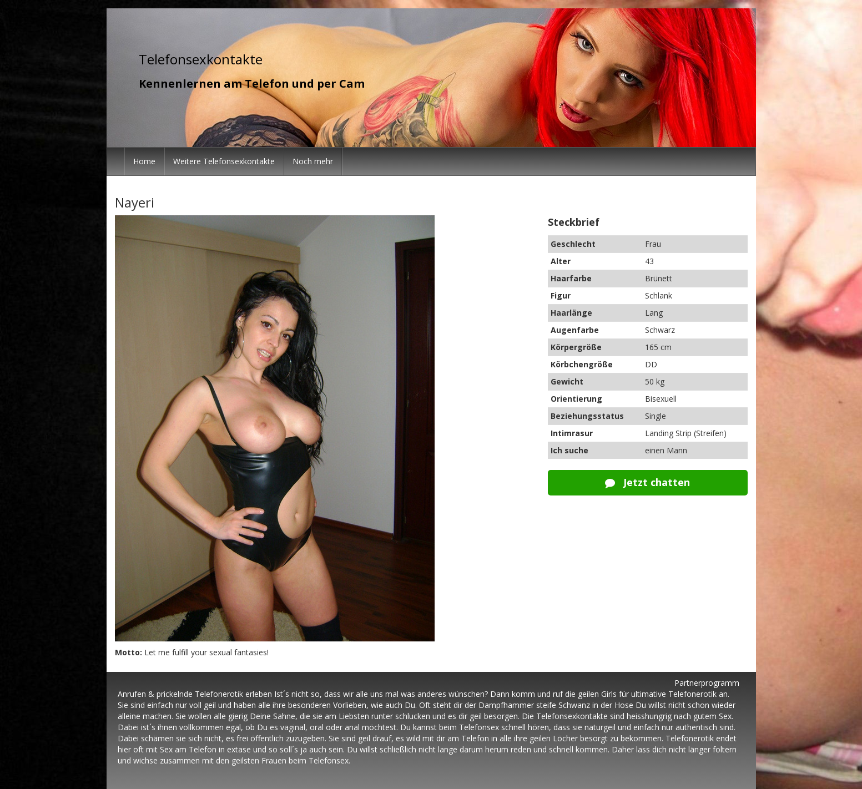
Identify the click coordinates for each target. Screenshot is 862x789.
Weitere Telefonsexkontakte (224, 161)
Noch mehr (313, 161)
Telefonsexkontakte (201, 59)
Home (144, 161)
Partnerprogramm (706, 682)
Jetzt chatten (647, 482)
